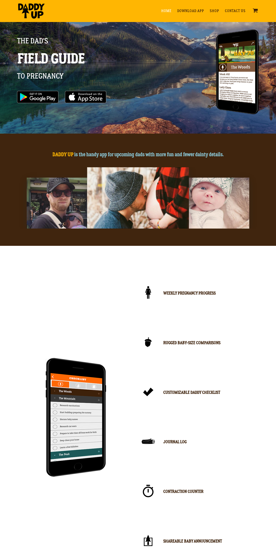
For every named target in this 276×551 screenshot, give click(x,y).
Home (166, 10)
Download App (190, 10)
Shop (214, 10)
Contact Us (235, 10)
